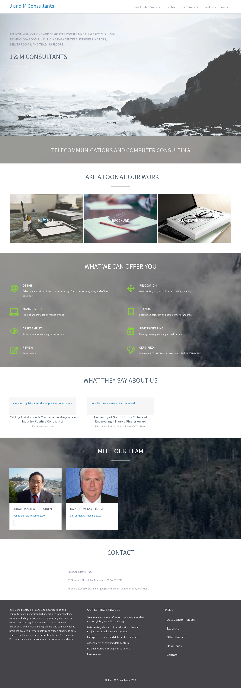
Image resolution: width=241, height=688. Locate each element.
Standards (147, 309)
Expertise (170, 7)
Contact (225, 7)
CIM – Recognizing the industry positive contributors (42, 403)
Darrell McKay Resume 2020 (85, 515)
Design (28, 285)
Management (33, 309)
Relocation (148, 285)
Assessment (32, 328)
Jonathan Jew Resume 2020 (29, 515)
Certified (146, 347)
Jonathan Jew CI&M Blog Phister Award (113, 403)
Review (28, 347)
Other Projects (188, 7)
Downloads (209, 7)
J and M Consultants (31, 5)
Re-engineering (151, 328)
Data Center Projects (146, 7)
